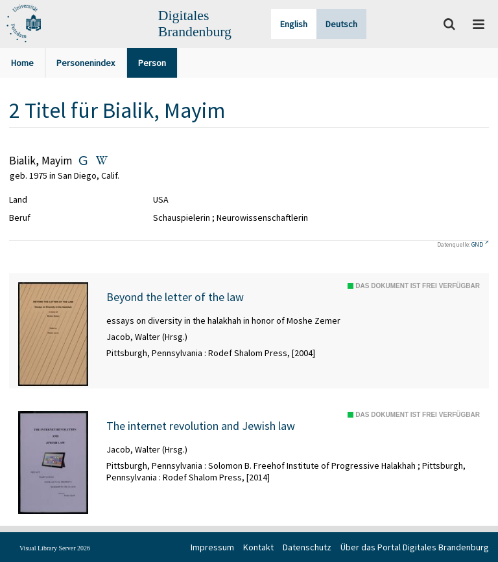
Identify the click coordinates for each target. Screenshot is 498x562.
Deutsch (341, 24)
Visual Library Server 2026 (54, 548)
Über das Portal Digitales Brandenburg (414, 547)
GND (477, 244)
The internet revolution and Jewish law (200, 426)
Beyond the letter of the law (175, 297)
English (293, 24)
